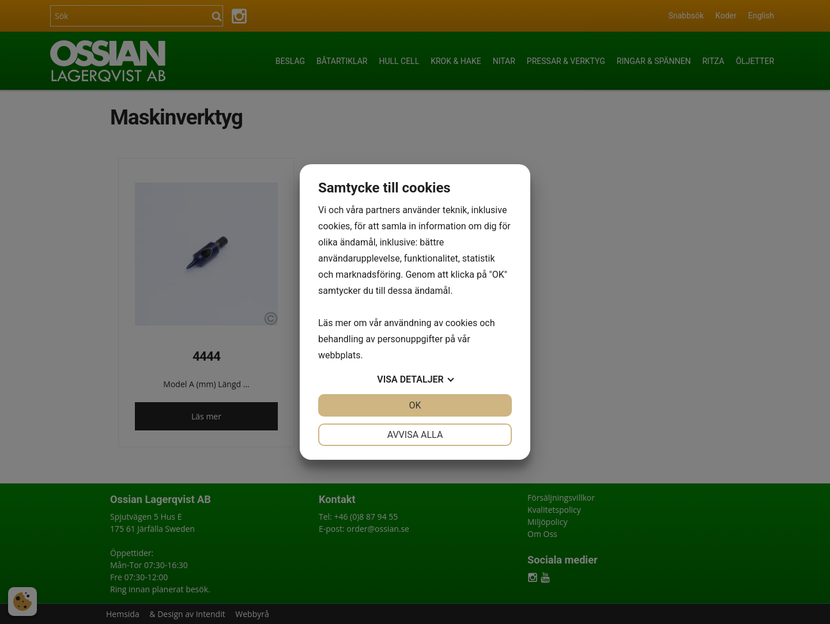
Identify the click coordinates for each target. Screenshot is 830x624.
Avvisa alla (415, 434)
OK (415, 405)
